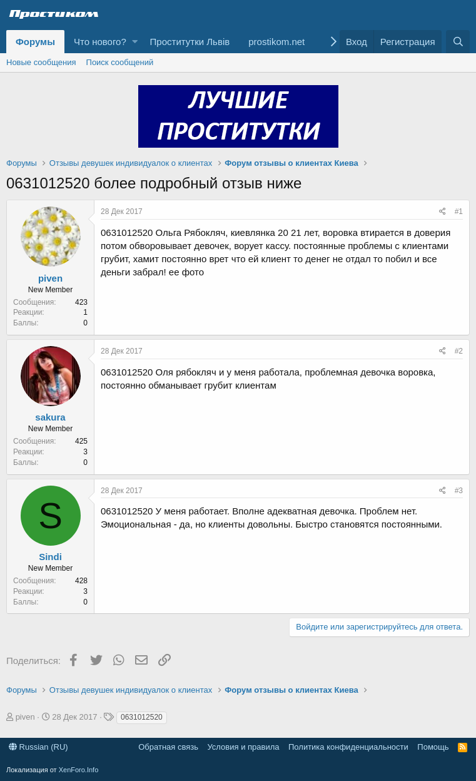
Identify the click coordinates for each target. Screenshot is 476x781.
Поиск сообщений (120, 62)
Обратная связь (168, 747)
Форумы (35, 41)
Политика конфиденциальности (348, 747)
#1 (459, 211)
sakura (50, 417)
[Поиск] (458, 41)
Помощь (432, 747)
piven (50, 278)
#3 (459, 490)
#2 (459, 351)
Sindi (50, 556)
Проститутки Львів (190, 41)
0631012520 (142, 717)
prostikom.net (276, 41)
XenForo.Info (79, 769)
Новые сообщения (41, 62)
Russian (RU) (38, 747)
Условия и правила (243, 747)
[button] (135, 41)
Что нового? (100, 41)
